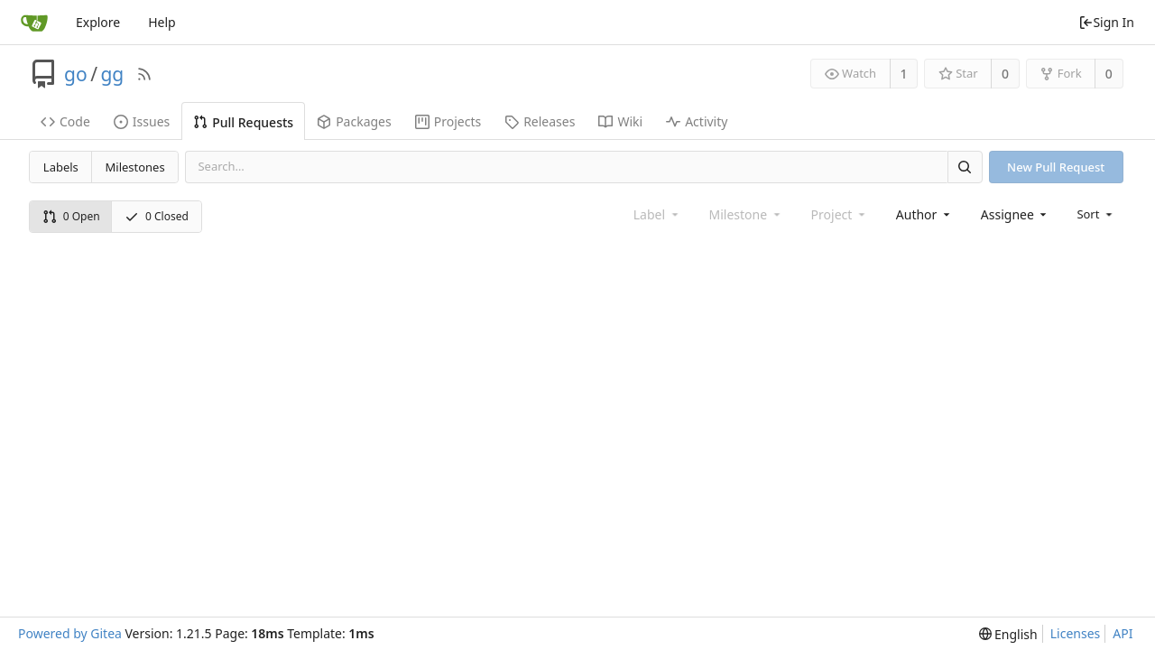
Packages (354, 121)
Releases (539, 121)
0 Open (71, 216)
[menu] (1096, 214)
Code (65, 121)
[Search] (964, 166)
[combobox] (924, 214)
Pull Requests (243, 122)
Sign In (1106, 22)
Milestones (135, 167)
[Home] (34, 22)
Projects (448, 121)
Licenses (1075, 633)
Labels (61, 167)
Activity (696, 121)
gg (112, 74)
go (76, 74)
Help (162, 22)
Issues (142, 121)
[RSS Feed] (144, 74)
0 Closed (157, 216)
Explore (98, 22)
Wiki (620, 121)
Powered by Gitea (70, 633)
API (1122, 633)
